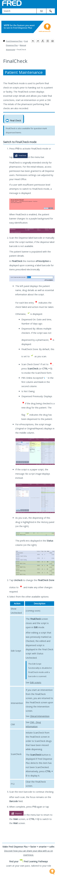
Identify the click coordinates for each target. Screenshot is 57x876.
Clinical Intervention (39, 716)
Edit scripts (35, 682)
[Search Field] (28, 10)
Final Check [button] (13, 120)
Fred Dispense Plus (14, 41)
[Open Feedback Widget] (52, 871)
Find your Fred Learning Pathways (28, 861)
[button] (41, 10)
